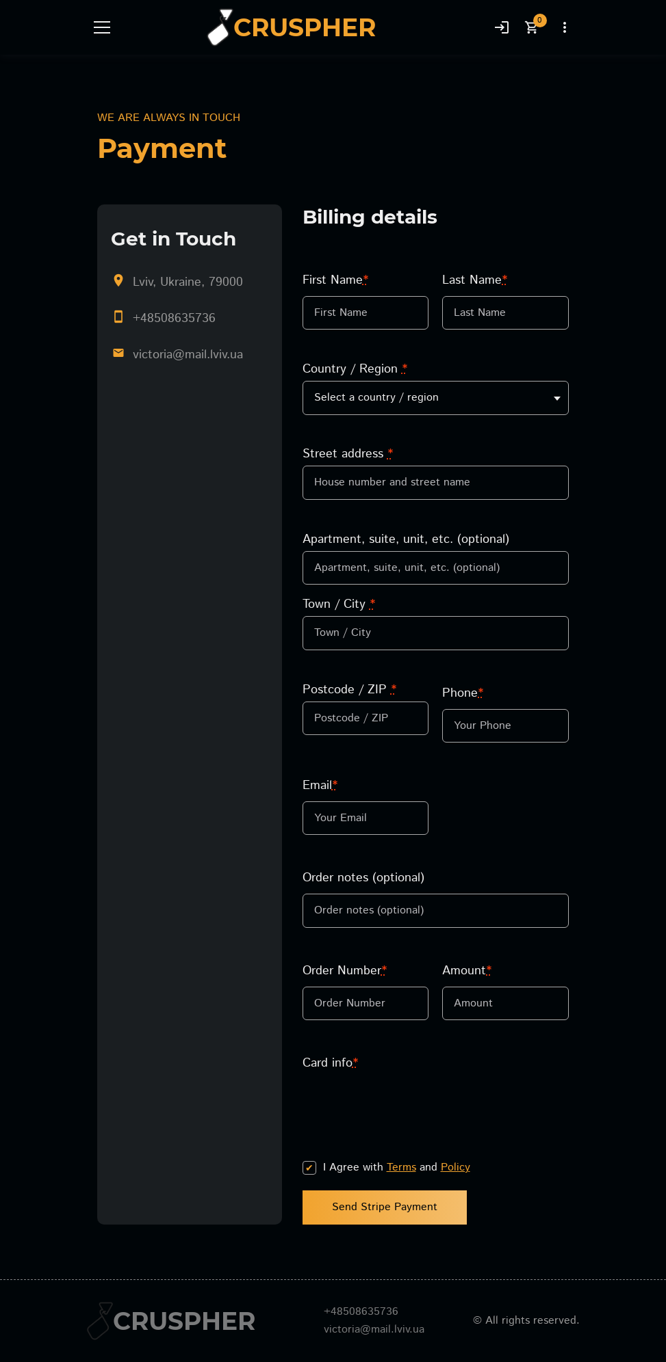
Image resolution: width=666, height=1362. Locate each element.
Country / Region (355, 369)
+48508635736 (174, 319)
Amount (466, 971)
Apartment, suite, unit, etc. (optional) (406, 539)
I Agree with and (396, 1168)
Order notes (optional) (363, 878)
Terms (401, 1167)
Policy (455, 1167)
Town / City (339, 604)
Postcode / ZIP (349, 690)
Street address (348, 454)
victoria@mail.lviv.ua (188, 355)
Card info (330, 1063)
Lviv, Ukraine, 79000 (188, 282)
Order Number (345, 971)
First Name (335, 280)
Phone (462, 693)
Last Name (474, 280)
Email (320, 785)
